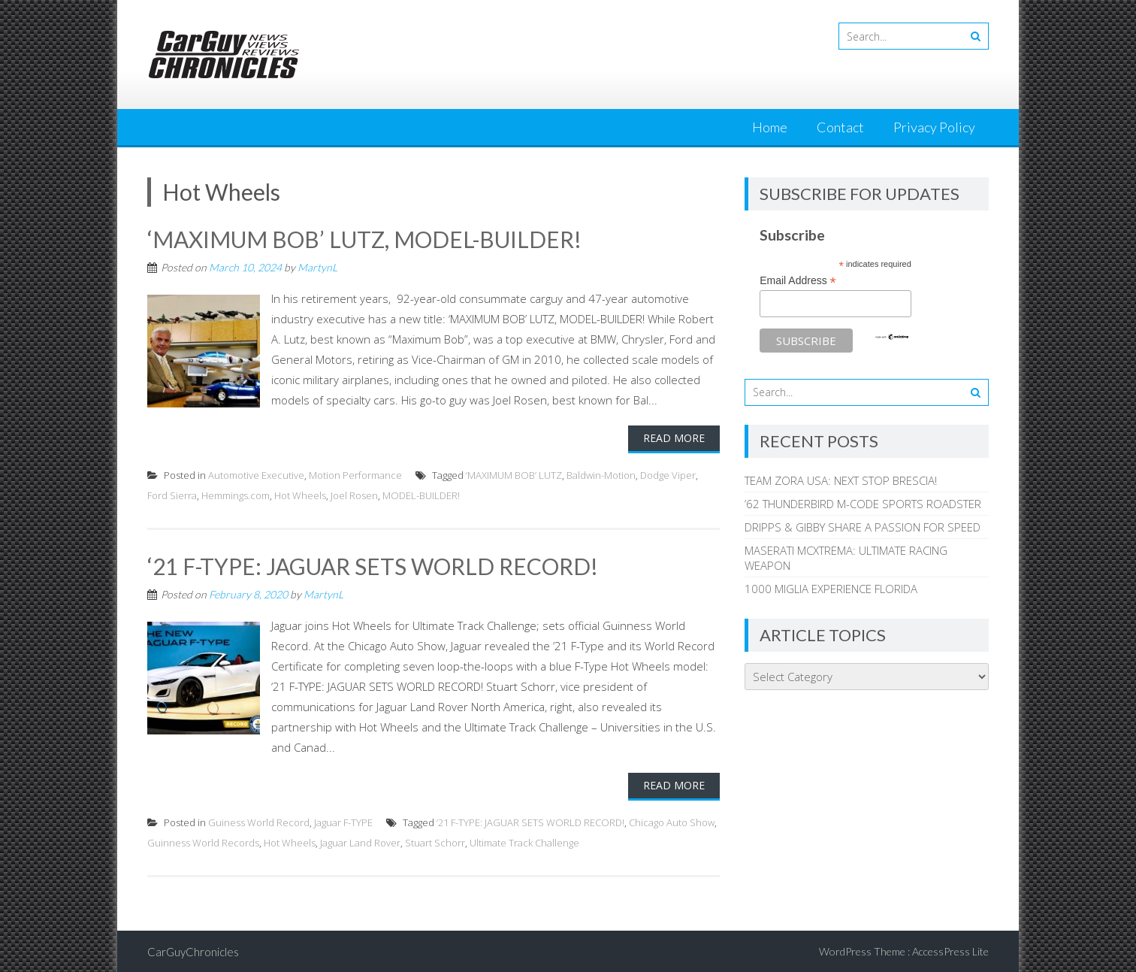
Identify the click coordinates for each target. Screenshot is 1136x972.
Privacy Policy (934, 127)
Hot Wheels (300, 494)
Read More (674, 437)
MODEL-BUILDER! (421, 494)
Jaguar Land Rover (360, 841)
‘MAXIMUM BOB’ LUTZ (514, 474)
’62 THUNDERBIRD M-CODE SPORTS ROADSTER (863, 503)
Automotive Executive (256, 474)
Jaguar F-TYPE (343, 821)
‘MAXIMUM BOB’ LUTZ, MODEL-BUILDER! (364, 239)
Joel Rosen (354, 494)
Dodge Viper (668, 474)
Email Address (798, 281)
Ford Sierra (172, 494)
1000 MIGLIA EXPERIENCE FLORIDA (831, 588)
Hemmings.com (235, 494)
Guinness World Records (203, 841)
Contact (840, 127)
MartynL (317, 266)
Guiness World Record (259, 821)
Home (769, 127)
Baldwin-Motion (601, 474)
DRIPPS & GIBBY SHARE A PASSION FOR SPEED (862, 526)
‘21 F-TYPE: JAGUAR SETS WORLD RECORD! (373, 565)
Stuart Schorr (435, 841)
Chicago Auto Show (672, 821)
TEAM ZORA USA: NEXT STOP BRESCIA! (841, 480)
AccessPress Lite (950, 949)
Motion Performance (355, 474)
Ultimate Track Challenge (524, 841)
